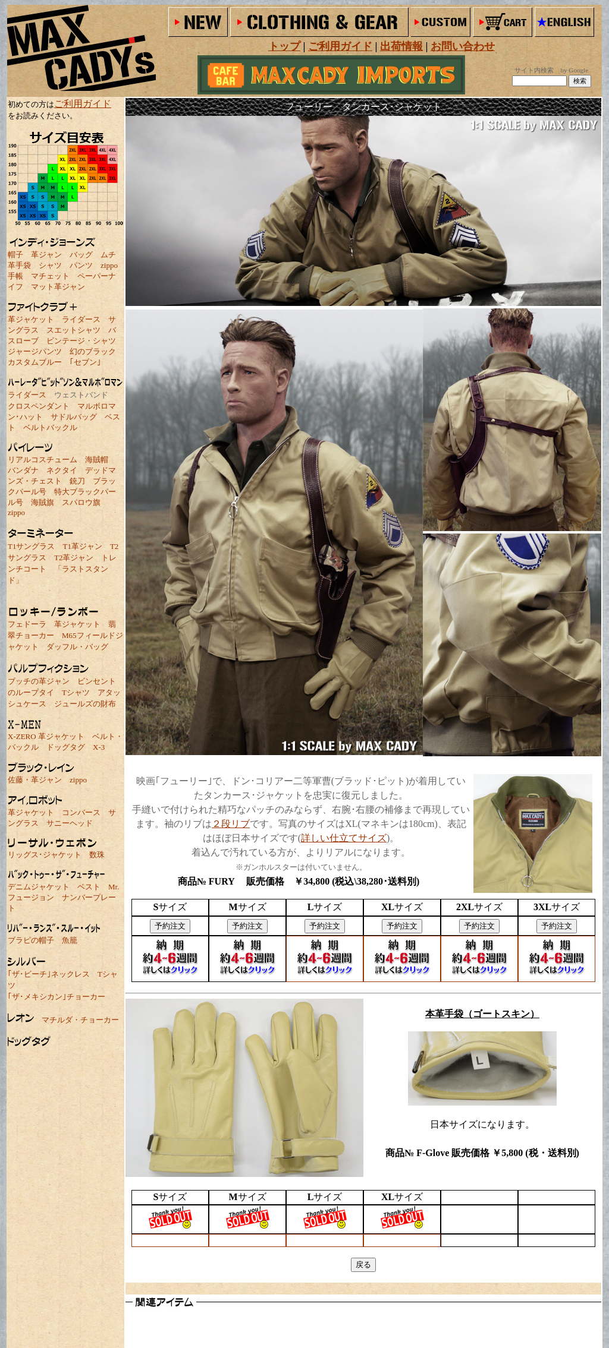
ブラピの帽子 (31, 940)
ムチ (108, 254)
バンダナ (23, 470)
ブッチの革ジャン (39, 681)
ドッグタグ (65, 747)
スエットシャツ (73, 330)
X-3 (99, 747)
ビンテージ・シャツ (81, 340)
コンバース (81, 812)
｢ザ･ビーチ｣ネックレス (49, 974)
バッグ (81, 254)
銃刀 (77, 480)
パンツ (81, 265)
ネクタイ (61, 470)
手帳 (15, 276)
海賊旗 (42, 502)
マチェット (50, 276)
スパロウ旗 (81, 502)
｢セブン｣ (85, 362)
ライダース (81, 319)
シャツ (50, 265)
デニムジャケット (39, 886)
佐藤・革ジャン (35, 779)
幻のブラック (93, 351)
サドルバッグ (74, 416)
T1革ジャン (82, 546)
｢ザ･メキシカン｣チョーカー (56, 996)
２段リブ (231, 824)
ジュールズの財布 (85, 703)
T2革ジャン (73, 557)
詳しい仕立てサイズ (344, 838)
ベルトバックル (50, 427)
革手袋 (19, 265)
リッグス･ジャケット (44, 854)
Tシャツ (76, 692)
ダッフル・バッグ (77, 646)
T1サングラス (31, 546)
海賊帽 (96, 459)
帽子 (15, 254)
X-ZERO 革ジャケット (46, 736)
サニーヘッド (69, 823)
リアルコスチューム (42, 459)
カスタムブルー (35, 362)
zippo (109, 265)
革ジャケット (31, 319)
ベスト (89, 886)
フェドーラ (27, 624)
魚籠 (69, 940)
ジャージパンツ (35, 351)
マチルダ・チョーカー (80, 1019)
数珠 (97, 854)
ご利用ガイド (82, 104)
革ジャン (46, 254)
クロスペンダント (39, 406)
